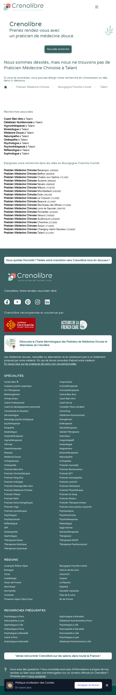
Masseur (8, 453)
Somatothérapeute (68, 532)
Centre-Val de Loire (69, 570)
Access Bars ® (11, 382)
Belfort (29, 173)
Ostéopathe (10, 465)
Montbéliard (32, 191)
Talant (103, 87)
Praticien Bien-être (13, 469)
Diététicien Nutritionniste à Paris (75, 621)
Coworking (64, 411)
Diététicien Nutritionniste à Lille (75, 641)
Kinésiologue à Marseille (16, 641)
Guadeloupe (10, 578)
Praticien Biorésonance (70, 469)
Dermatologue (11, 415)
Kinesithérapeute (12, 448)
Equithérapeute (12, 423)
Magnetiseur (65, 448)
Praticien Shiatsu (67, 498)
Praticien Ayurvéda (68, 465)
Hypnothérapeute (13, 440)
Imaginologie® (66, 440)
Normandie (9, 591)
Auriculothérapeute (69, 390)
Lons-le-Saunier (34, 208)
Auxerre (30, 180)
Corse (7, 574)
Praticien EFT (66, 473)
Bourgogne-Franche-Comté (74, 87)
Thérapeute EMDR (68, 540)
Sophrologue (10, 536)
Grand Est (64, 574)
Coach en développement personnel (22, 407)
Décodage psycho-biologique (18, 419)
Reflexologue (10, 523)
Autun (29, 225)
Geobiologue (10, 432)
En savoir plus (23, 687)
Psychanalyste (66, 511)
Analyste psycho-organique (17, 386)
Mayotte (63, 587)
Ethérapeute (65, 423)
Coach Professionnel (14, 403)
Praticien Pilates (12, 494)
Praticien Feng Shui (13, 478)
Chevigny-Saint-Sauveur (39, 229)
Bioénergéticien (12, 394)
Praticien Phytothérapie (71, 490)
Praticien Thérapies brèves (72, 503)
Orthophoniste (11, 461)
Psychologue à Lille (68, 625)
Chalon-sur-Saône (36, 177)
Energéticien (65, 419)
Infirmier (8, 444)
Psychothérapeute (68, 519)
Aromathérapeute (68, 386)
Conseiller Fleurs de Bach (71, 407)
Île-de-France (66, 599)
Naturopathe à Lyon (14, 621)
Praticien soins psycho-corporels (75, 507)
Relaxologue (65, 523)
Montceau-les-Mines (37, 205)
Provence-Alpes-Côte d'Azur (18, 599)
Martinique (9, 587)
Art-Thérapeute (12, 390)
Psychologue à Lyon (69, 637)
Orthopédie (65, 461)
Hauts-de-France (12, 582)
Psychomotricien (67, 515)
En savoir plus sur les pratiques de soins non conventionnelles (40, 364)
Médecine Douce (12, 457)
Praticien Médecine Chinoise (32, 87)
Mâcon (29, 187)
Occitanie (9, 595)
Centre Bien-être (67, 394)
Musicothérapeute (68, 453)
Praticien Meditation (69, 486)
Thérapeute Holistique (15, 544)
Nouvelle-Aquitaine (69, 591)
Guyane (63, 578)
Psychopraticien (12, 519)
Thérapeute (65, 536)
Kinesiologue (65, 444)
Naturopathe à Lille (69, 633)
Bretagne (9, 570)
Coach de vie (65, 403)
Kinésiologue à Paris (14, 629)
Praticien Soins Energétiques (18, 503)
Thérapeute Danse (13, 540)
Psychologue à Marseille (16, 633)
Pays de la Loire (67, 595)
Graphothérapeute (13, 436)
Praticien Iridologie (13, 482)
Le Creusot (31, 198)
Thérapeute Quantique (15, 548)
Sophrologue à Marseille (71, 616)
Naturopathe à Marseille (71, 629)
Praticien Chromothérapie (17, 473)
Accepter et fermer (88, 685)
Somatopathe (11, 532)
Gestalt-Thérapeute (69, 432)
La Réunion (65, 582)
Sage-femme (66, 527)
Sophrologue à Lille (13, 625)
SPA (6, 527)
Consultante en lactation (16, 411)
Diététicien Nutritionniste (72, 415)
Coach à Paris (11, 637)
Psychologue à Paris (14, 616)
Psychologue (10, 515)
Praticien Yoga (11, 507)
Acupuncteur (65, 382)
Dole (28, 194)
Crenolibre (11, 291)
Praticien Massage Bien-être (18, 486)
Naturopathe (66, 457)
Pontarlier (31, 211)
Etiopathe (9, 428)
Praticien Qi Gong (68, 494)
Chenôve (30, 222)
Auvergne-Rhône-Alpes (16, 566)
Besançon (31, 170)
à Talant (18, 118)
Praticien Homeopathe (70, 478)
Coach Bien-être (67, 398)
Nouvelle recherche (58, 49)
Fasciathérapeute (68, 428)
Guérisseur (64, 436)
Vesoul (29, 215)
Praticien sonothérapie (15, 511)
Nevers (29, 184)
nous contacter (37, 676)
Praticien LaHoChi (68, 482)
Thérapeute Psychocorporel (73, 544)
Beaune (29, 201)
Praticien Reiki (11, 498)
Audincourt (31, 218)
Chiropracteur (11, 398)
